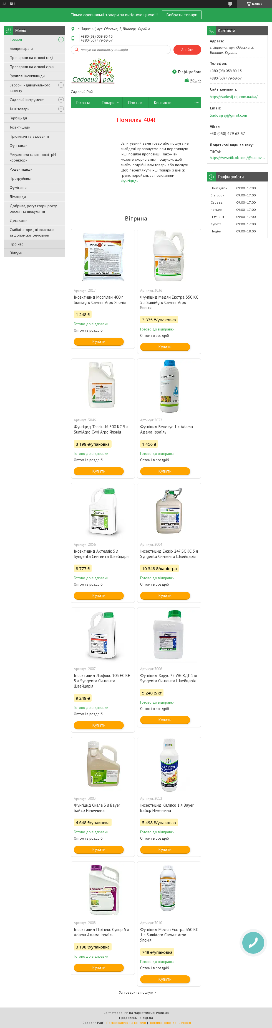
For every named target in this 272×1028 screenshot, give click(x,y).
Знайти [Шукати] (187, 50)
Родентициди (21, 169)
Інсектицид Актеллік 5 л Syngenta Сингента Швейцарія (101, 553)
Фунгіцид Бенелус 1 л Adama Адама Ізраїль (166, 429)
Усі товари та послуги (136, 992)
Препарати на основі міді (31, 57)
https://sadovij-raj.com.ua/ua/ (234, 96)
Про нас (16, 244)
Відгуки (16, 252)
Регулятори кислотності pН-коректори (33, 157)
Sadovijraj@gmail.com (228, 115)
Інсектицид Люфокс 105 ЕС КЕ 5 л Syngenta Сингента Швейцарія (102, 681)
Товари (16, 39)
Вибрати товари (181, 14)
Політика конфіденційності (170, 1023)
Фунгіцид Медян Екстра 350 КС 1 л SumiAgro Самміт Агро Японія (169, 935)
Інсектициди (20, 127)
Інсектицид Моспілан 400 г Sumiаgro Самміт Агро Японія (100, 299)
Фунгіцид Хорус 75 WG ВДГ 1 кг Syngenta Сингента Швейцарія (169, 678)
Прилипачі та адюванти (29, 136)
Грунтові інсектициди (27, 75)
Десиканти (18, 220)
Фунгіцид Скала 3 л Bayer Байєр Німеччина (97, 808)
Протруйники (21, 178)
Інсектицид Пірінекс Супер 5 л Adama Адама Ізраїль (101, 932)
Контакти (163, 103)
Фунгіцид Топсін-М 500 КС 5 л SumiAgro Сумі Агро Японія (101, 429)
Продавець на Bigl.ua (136, 1018)
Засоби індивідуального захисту (30, 88)
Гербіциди (18, 118)
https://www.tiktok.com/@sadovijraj (237, 157)
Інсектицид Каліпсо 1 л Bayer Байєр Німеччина (167, 808)
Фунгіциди (18, 145)
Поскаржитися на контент (126, 1023)
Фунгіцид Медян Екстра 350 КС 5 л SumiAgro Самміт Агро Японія (169, 302)
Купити (98, 341)
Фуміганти (18, 187)
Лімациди (18, 196)
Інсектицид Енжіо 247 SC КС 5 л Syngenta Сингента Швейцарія (169, 553)
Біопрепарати (21, 48)
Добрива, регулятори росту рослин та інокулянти (33, 208)
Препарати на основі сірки (32, 66)
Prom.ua (162, 1013)
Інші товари (19, 108)
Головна (83, 103)
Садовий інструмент (27, 99)
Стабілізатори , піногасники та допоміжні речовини (32, 232)
